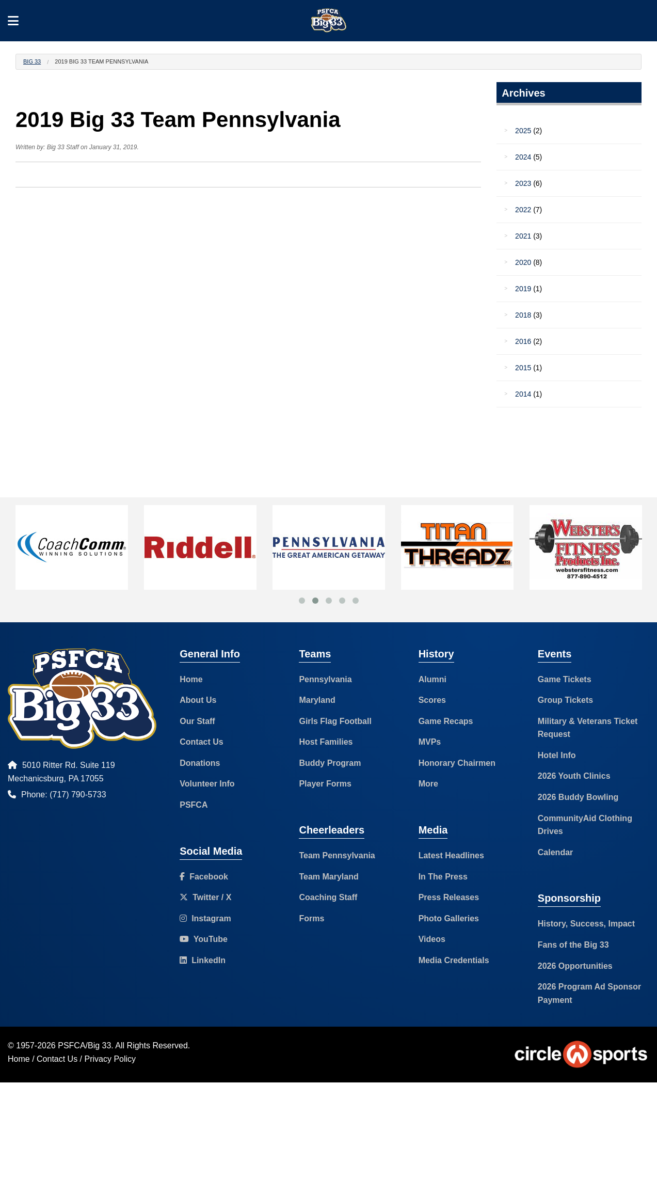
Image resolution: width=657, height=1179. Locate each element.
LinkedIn (203, 960)
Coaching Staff (328, 897)
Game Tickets (564, 679)
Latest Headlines (451, 855)
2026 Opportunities (575, 966)
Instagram (205, 918)
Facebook (204, 876)
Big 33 (32, 61)
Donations (200, 763)
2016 (523, 341)
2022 (523, 210)
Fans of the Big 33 (573, 944)
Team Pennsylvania (337, 855)
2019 (523, 289)
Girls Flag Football (335, 721)
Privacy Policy (110, 1059)
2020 (523, 262)
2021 (523, 236)
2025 (523, 131)
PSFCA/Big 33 (84, 1045)
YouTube (204, 939)
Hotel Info (557, 755)
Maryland (317, 700)
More (428, 783)
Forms (311, 918)
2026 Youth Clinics (574, 776)
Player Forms (325, 783)
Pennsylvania (325, 679)
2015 (523, 368)
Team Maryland (328, 876)
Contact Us (201, 741)
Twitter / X (205, 897)
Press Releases (449, 897)
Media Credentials (454, 960)
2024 (523, 157)
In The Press (443, 876)
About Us (198, 700)
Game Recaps (446, 721)
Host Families (325, 741)
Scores (432, 700)
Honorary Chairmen (457, 763)
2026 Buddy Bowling (578, 797)
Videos (432, 939)
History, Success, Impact (586, 923)
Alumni (432, 679)
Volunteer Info (207, 783)
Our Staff (197, 721)
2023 (523, 183)
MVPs (430, 741)
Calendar (555, 852)
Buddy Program (330, 763)
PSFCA (193, 804)
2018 (523, 315)
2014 (523, 394)
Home (191, 679)
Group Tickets (565, 700)
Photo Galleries (449, 918)
